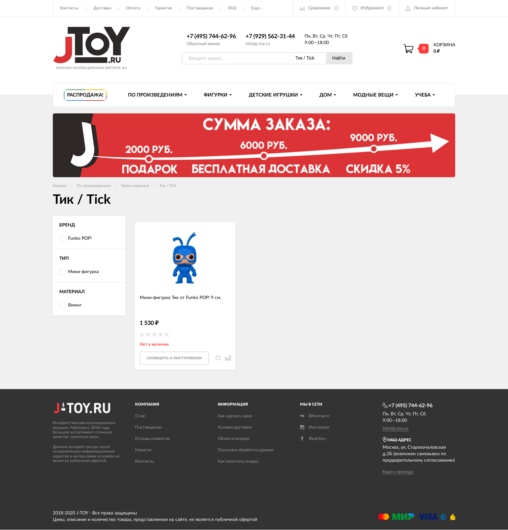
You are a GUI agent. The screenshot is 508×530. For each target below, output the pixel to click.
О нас (140, 417)
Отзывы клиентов (152, 439)
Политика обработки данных (245, 451)
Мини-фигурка (79, 272)
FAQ (232, 8)
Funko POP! (75, 239)
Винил (70, 306)
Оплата (133, 8)
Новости (143, 451)
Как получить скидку (238, 462)
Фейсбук (313, 439)
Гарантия (163, 8)
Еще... (256, 8)
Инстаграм (314, 428)
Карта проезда (398, 472)
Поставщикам (200, 8)
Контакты (69, 8)
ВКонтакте (314, 417)
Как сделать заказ (235, 417)
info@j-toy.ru (258, 44)
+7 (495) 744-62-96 (211, 37)
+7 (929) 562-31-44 (270, 37)
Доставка (102, 8)
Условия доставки (234, 428)
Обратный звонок (203, 44)
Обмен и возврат (234, 439)
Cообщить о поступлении (174, 359)
